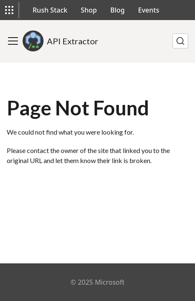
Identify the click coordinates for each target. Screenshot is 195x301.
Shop (89, 10)
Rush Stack (50, 10)
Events (148, 10)
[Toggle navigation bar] (13, 41)
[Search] (180, 40)
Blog (117, 10)
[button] (9, 10)
